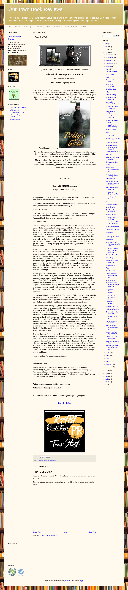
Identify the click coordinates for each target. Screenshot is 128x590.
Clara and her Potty (112, 204)
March (108, 361)
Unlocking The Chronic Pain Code (111, 297)
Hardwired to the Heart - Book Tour (112, 193)
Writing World (14, 110)
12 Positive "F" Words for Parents (112, 103)
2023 (106, 52)
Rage (108, 268)
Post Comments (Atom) (49, 535)
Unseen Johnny (111, 280)
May (108, 355)
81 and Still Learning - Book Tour (112, 107)
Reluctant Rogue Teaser (111, 81)
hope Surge (110, 258)
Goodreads (58, 26)
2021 (106, 373)
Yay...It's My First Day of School (111, 333)
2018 (106, 382)
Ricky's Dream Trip (112, 306)
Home (9, 26)
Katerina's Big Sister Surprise (112, 158)
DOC (107, 77)
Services (17, 26)
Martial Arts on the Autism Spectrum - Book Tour (113, 183)
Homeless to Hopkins (110, 302)
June (108, 353)
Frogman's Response (110, 85)
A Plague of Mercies (112, 309)
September (110, 63)
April (108, 358)
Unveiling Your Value (112, 237)
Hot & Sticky (110, 135)
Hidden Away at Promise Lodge (111, 126)
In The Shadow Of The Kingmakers (112, 222)
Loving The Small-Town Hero (112, 337)
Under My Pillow (111, 142)
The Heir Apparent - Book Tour (112, 188)
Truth (107, 132)
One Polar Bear (111, 89)
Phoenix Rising (111, 95)
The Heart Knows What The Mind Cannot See (112, 147)
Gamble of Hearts (112, 71)
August (108, 66)
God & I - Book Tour (112, 255)
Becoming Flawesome (110, 233)
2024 (106, 49)
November (109, 57)
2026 (106, 44)
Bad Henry (109, 239)
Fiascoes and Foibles (110, 112)
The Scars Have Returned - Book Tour (112, 327)
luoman (67, 580)
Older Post (92, 532)
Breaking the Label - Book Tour (112, 313)
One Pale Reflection (112, 271)
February (109, 364)
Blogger (81, 580)
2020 (106, 376)
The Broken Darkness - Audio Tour (112, 169)
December (109, 55)
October (109, 60)
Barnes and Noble (71, 26)
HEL (107, 92)
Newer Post (37, 532)
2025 (106, 47)
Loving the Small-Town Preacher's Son (112, 275)
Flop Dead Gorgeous (113, 152)
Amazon (48, 26)
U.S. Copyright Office (17, 112)
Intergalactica (110, 178)
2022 (106, 370)
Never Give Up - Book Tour (111, 98)
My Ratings (27, 26)
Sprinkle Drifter (111, 129)
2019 (106, 379)
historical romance (43, 460)
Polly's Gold (110, 74)
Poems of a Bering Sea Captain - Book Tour (112, 250)
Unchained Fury (111, 207)
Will (107, 201)
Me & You (109, 154)
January (109, 367)
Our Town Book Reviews (35, 9)
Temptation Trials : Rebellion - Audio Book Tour (112, 284)
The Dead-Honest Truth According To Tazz (113, 244)
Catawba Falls (110, 265)
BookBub (84, 26)
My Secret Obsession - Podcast (110, 290)
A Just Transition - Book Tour (112, 322)
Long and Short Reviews (18, 107)
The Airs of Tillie (111, 214)
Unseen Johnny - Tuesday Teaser (112, 175)
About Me (38, 26)
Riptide (108, 165)
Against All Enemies (112, 226)
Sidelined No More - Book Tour (112, 261)
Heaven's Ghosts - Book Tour (112, 218)
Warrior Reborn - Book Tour (111, 116)
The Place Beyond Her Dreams (112, 211)
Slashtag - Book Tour (113, 229)
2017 (106, 384)
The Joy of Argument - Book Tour (112, 139)
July (107, 69)
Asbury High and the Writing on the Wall (112, 347)
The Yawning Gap (112, 162)
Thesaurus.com (15, 119)
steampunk (53, 460)
